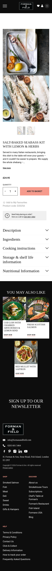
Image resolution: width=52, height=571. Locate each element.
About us (33, 482)
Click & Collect (10, 546)
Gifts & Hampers (11, 509)
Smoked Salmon (11, 482)
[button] (15, 202)
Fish (5, 487)
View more (7, 168)
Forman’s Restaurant (39, 503)
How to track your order (14, 554)
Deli (5, 496)
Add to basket (34, 191)
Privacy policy (8, 468)
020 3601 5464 (29, 217)
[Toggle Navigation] (5, 6)
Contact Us (8, 541)
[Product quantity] (10, 191)
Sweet (6, 500)
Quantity (7, 185)
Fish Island (34, 508)
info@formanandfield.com (17, 440)
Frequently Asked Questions (16, 559)
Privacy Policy (10, 537)
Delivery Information (13, 550)
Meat (5, 491)
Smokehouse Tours (38, 487)
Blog (31, 517)
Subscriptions (35, 491)
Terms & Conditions (12, 532)
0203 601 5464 (12, 445)
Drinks (6, 505)
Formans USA (35, 512)
